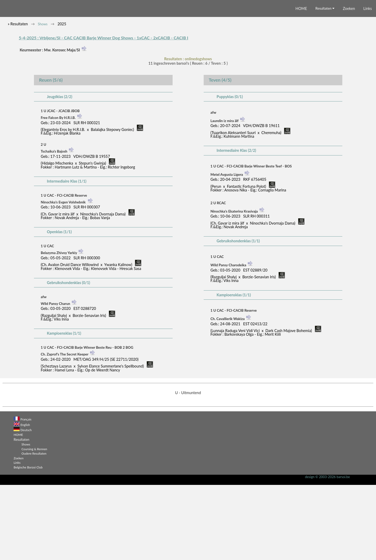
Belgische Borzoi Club (28, 542)
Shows (43, 99)
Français (26, 494)
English (25, 500)
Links (367, 83)
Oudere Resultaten (33, 528)
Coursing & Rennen (34, 524)
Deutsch (26, 505)
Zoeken (349, 83)
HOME (301, 83)
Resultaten (324, 83)
